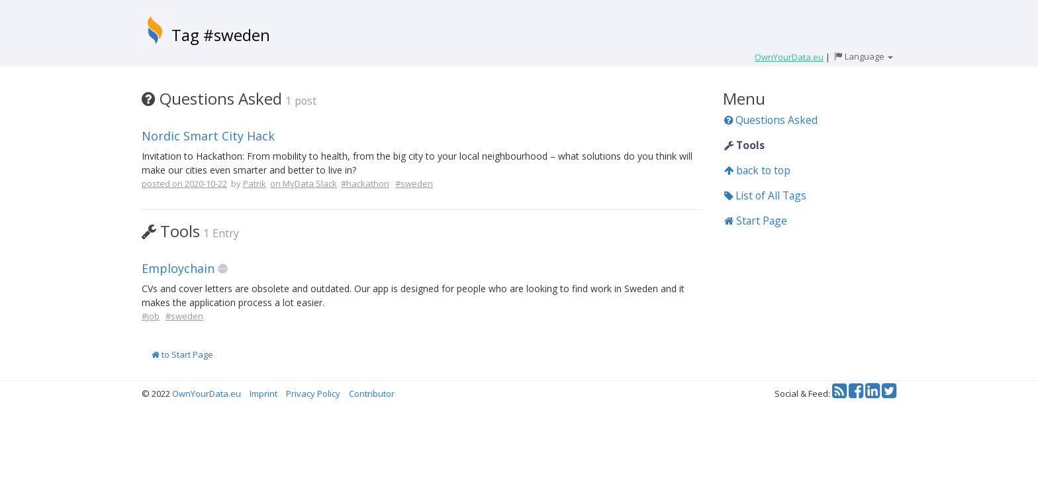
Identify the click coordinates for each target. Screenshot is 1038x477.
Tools (744, 145)
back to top (757, 170)
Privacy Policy (313, 393)
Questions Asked (771, 120)
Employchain (178, 268)
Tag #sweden (220, 35)
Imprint (263, 393)
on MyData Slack (303, 183)
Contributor (372, 393)
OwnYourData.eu (206, 393)
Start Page (755, 220)
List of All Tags (765, 195)
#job (151, 316)
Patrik (254, 183)
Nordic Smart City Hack (208, 136)
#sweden (414, 183)
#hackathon (365, 183)
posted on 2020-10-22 (184, 183)
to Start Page (182, 354)
